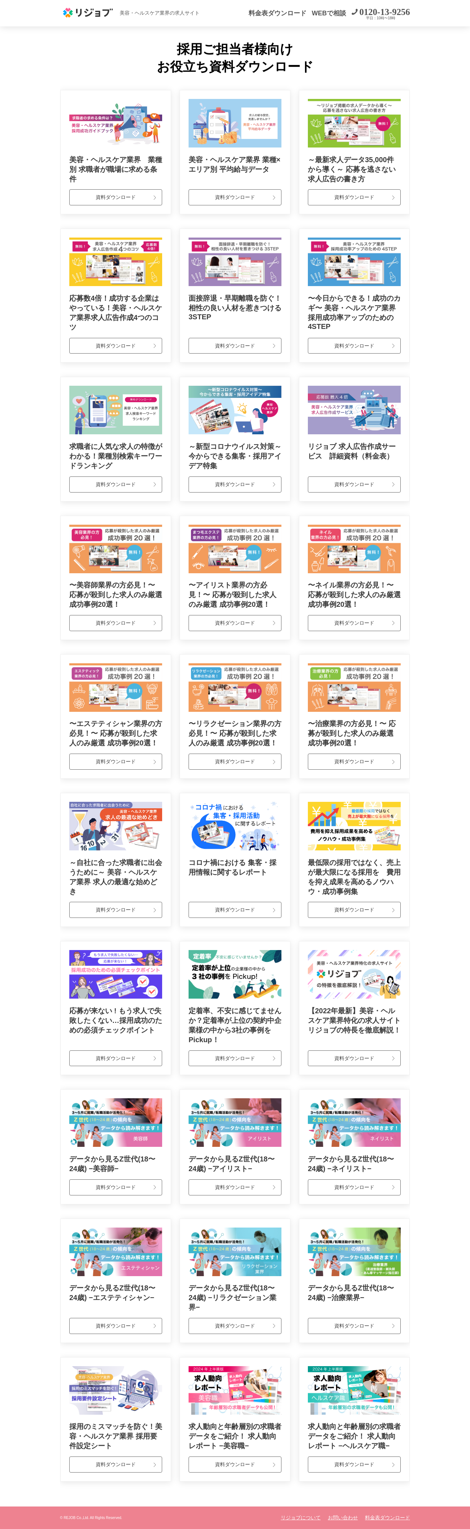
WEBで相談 (329, 13)
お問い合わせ (343, 1517)
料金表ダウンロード (277, 13)
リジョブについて (301, 1517)
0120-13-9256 (384, 12)
